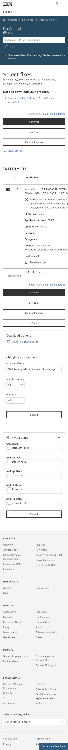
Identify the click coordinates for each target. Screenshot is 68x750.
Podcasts (41, 703)
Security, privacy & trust (49, 554)
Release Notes (38, 262)
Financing (8, 569)
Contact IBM (10, 738)
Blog (5, 593)
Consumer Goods (12, 622)
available (17, 502)
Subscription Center (47, 689)
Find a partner (11, 661)
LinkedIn (8, 693)
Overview (8, 544)
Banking (7, 616)
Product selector (15, 363)
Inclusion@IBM (11, 563)
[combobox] (15, 385)
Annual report (10, 549)
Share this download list (25, 341)
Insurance (41, 611)
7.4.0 (15, 475)
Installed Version (15, 378)
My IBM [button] (56, 5)
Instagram (9, 703)
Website (7, 587)
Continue (34, 121)
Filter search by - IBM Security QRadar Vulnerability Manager (36, 57)
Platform (11, 394)
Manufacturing (44, 622)
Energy (7, 627)
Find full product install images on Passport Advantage (32, 99)
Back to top (14, 275)
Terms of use (43, 738)
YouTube (40, 684)
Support (7, 11)
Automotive (9, 611)
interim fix (17, 461)
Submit (34, 414)
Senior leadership (45, 559)
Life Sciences (43, 616)
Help (10, 32)
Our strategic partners (15, 656)
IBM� (7, 4)
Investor (40, 544)
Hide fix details (56, 113)
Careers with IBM (45, 565)
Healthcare (9, 637)
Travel (39, 637)
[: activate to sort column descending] (18, 179)
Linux (15, 489)
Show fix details (37, 113)
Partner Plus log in (46, 665)
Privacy (7, 744)
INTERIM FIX (15, 150)
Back (34, 323)
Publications (42, 587)
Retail (39, 627)
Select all (34, 131)
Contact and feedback (53, 746)
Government (10, 632)
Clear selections (34, 142)
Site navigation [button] (63, 5)
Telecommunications (47, 632)
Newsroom (42, 549)
